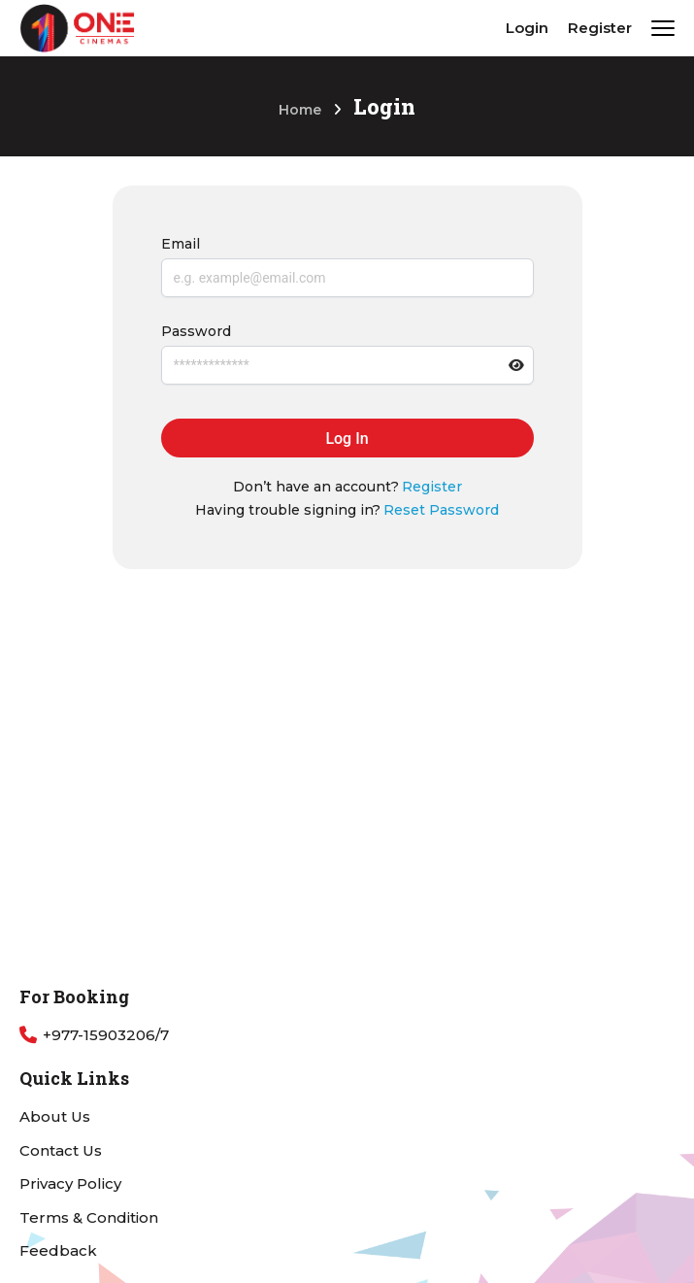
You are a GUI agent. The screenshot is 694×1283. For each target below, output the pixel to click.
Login (527, 27)
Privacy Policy (70, 1183)
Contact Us (60, 1150)
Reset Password (441, 510)
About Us (54, 1116)
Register (600, 27)
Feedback (58, 1250)
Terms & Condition (88, 1217)
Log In (346, 438)
